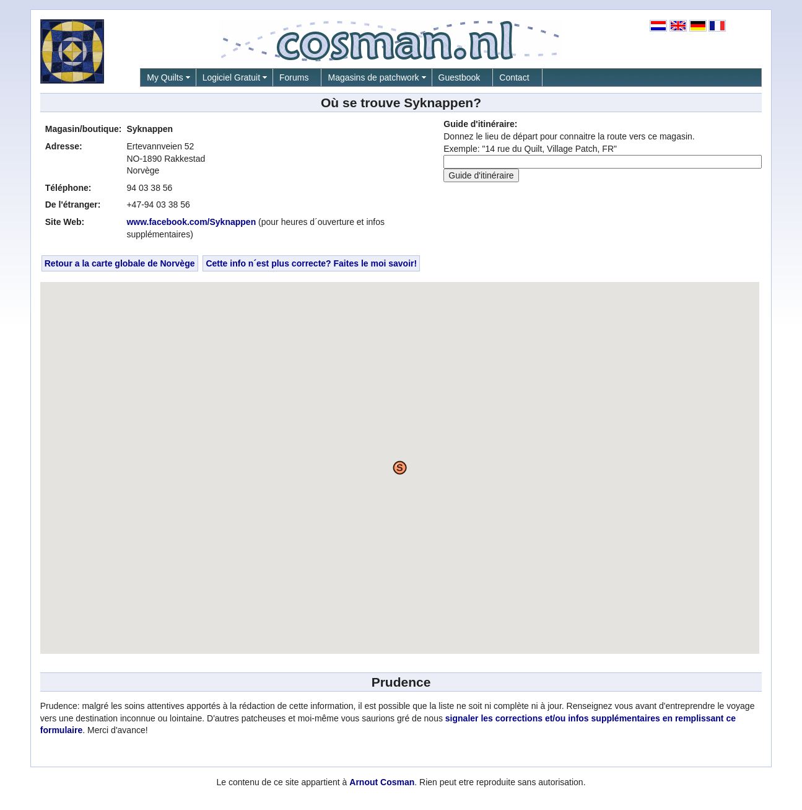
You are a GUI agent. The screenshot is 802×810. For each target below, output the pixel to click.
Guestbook (459, 77)
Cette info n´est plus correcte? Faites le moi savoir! (311, 263)
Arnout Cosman (381, 782)
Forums (293, 77)
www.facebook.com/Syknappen (191, 222)
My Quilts (165, 77)
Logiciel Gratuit (231, 77)
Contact (514, 77)
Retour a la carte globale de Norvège (120, 263)
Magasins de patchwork (373, 77)
